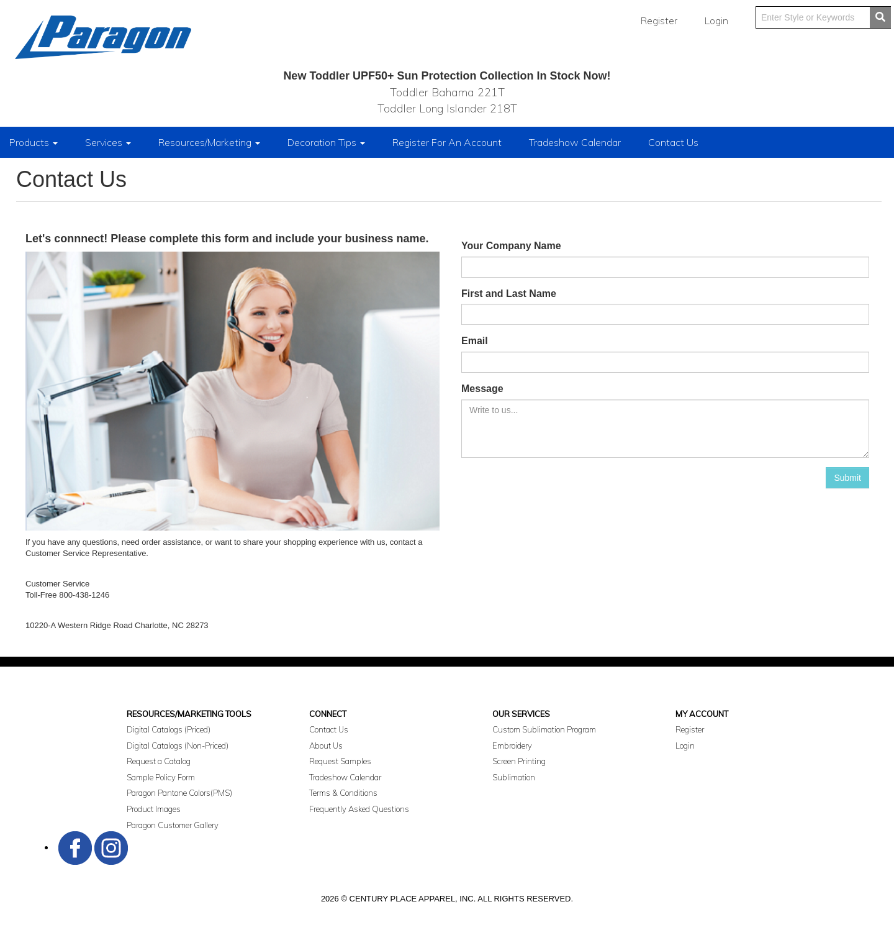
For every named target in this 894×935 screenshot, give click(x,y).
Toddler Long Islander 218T (447, 108)
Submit (847, 478)
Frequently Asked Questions (359, 809)
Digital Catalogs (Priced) (168, 729)
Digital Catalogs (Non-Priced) (177, 745)
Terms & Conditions (343, 793)
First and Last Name (508, 293)
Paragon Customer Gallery (173, 825)
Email (474, 340)
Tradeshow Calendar (575, 142)
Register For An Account (447, 142)
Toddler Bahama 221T (447, 92)
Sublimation (513, 777)
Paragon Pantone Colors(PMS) (179, 793)
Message (482, 388)
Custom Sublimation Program (544, 729)
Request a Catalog (159, 761)
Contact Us (673, 142)
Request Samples (340, 761)
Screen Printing (519, 761)
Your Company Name (511, 245)
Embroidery (512, 745)
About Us (326, 745)
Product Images (154, 809)
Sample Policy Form (161, 777)
